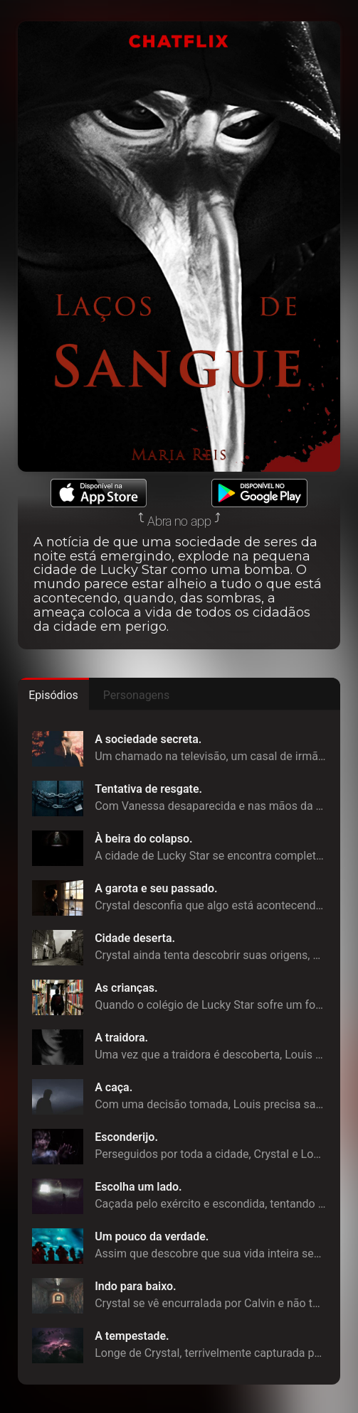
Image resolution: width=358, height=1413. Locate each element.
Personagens (136, 695)
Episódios (53, 695)
